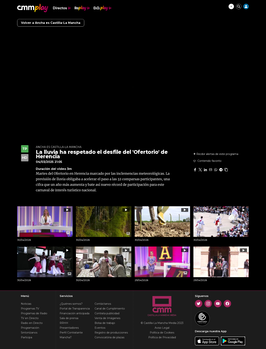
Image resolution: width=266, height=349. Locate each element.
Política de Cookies (162, 332)
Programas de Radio (34, 313)
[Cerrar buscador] (238, 6)
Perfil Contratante (71, 332)
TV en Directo (30, 318)
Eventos (100, 327)
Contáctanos (103, 303)
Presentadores (69, 327)
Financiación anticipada (74, 313)
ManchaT (65, 337)
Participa (26, 337)
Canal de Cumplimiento (110, 308)
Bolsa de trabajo (105, 323)
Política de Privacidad (162, 337)
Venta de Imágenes (107, 318)
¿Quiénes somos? (71, 303)
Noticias (26, 303)
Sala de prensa (69, 318)
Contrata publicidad (107, 313)
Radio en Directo (32, 323)
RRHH (64, 323)
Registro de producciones (111, 332)
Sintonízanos (29, 332)
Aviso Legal (162, 327)
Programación (30, 327)
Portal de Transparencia (75, 308)
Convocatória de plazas (109, 337)
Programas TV (30, 308)
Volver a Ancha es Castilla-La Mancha (50, 23)
